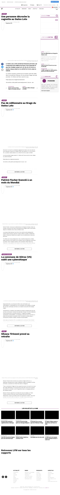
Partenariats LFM (28, 478)
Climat (14, 473)
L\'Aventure (38, 480)
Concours (41, 8)
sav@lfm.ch (47, 487)
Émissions (24, 8)
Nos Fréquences (51, 477)
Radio (29, 8)
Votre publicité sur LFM (52, 481)
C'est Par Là (38, 476)
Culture (14, 481)
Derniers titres (28, 473)
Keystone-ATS (9, 23)
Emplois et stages (28, 477)
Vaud (14, 476)
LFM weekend (38, 478)
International (16, 478)
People (49, 476)
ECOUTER (55, 7)
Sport (14, 482)
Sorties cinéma (51, 473)
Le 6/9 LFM (38, 473)
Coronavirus (15, 472)
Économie (15, 480)
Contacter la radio (28, 476)
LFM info (38, 472)
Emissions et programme (29, 472)
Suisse (14, 477)
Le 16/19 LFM (38, 477)
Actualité (17, 8)
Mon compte (55, 1)
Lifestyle (35, 8)
